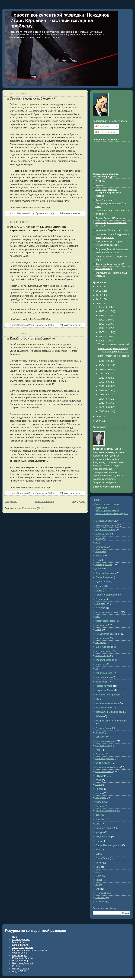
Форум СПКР (19, 971)
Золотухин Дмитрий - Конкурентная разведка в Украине (108, 192)
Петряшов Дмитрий (22, 963)
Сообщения (102, 126)
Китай (98, 629)
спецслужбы (101, 776)
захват (98, 590)
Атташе (99, 185)
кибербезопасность (105, 621)
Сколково (100, 754)
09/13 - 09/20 (105, 378)
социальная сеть (104, 771)
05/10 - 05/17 (105, 403)
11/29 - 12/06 (105, 320)
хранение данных (104, 828)
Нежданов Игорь (103, 686)
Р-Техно (99, 716)
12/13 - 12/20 (105, 315)
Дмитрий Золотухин (105, 573)
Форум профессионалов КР (109, 264)
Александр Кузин (21, 939)
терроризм (100, 797)
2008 (99, 416)
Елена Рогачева (103, 577)
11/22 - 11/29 (105, 324)
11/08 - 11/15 (105, 332)
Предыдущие (78, 501)
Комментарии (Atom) (33, 508)
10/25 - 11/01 (105, 341)
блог (97, 542)
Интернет (100, 603)
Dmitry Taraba (102, 858)
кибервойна (101, 625)
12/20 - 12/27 (105, 311)
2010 (99, 299)
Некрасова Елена (104, 690)
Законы (99, 586)
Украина (99, 806)
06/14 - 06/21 (105, 394)
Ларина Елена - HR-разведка (110, 218)
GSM (98, 867)
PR (97, 884)
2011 (99, 295)
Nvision (99, 876)
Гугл (97, 560)
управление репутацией (107, 810)
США (98, 784)
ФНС (97, 815)
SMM (98, 889)
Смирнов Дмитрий (104, 758)
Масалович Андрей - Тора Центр (112, 230)
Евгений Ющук (20, 944)
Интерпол (100, 608)
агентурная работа (105, 521)
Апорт (98, 538)
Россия (99, 732)
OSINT (98, 880)
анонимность (102, 534)
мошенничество (103, 677)
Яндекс (99, 841)
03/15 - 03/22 (105, 411)
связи (98, 750)
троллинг (100, 802)
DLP (97, 854)
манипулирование (104, 660)
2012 (99, 291)
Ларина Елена (19, 952)
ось (97, 699)
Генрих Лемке (19, 942)
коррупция (100, 642)
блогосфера (101, 547)
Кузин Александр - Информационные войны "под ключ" (110, 203)
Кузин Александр (104, 647)
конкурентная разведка (107, 634)
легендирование (103, 651)
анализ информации (106, 525)
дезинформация (103, 564)
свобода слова (103, 745)
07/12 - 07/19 (105, 390)
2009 (99, 303)
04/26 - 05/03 (105, 407)
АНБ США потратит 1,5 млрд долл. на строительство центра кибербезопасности (41, 228)
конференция (102, 638)
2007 (99, 421)
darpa (98, 850)
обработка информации (107, 694)
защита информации (106, 595)
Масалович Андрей (22, 958)
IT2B (97, 871)
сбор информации (104, 741)
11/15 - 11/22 (105, 328)
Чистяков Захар (103, 268)
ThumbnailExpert (103, 893)
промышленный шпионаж (108, 712)
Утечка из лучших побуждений (32, 98)
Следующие (11, 501)
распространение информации (111, 721)
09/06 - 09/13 (105, 382)
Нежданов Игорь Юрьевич (109, 449)
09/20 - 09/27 (105, 373)
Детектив (100, 568)
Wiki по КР (100, 181)
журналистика (102, 582)
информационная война (107, 612)
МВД (97, 668)
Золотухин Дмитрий (22, 947)
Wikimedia (100, 901)
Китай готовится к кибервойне (32, 338)
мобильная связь (104, 673)
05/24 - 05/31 (105, 399)
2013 (99, 286)
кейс (97, 616)
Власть (99, 555)
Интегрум (100, 599)
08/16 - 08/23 (105, 386)
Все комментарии (105, 132)
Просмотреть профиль (108, 487)
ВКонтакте (100, 551)
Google (99, 863)
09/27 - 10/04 (105, 369)
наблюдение (101, 681)
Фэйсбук (99, 819)
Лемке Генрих (102, 655)
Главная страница (44, 501)
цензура (99, 832)
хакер (98, 823)
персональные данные (107, 703)
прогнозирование (104, 707)
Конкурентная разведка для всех (29, 950)
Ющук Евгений (103, 836)
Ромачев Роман (103, 728)
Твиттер (99, 789)
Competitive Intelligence (107, 845)
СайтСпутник (102, 737)
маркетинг (100, 664)
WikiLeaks (100, 897)
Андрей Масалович (105, 529)
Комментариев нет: (72, 213)
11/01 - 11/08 (105, 336)
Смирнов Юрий (103, 763)
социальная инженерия (107, 767)
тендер (99, 793)
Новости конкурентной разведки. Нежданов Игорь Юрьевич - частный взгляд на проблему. (60, 20)
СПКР (98, 780)
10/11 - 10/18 (105, 361)
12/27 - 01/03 (105, 307)
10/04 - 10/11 (105, 365)
